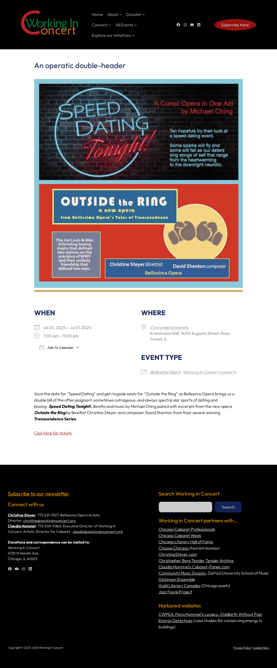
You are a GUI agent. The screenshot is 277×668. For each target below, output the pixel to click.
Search (228, 507)
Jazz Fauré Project (175, 591)
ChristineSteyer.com (178, 554)
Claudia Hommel (22, 526)
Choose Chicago (174, 548)
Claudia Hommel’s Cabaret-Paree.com (194, 566)
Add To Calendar (56, 347)
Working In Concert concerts (209, 372)
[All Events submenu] (135, 24)
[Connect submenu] (110, 24)
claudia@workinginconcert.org (98, 531)
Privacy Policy (242, 647)
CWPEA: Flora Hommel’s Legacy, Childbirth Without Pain (210, 614)
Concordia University (169, 327)
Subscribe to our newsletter (38, 493)
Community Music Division (182, 573)
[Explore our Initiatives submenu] (133, 35)
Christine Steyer (21, 515)
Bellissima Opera (165, 372)
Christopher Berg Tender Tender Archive (196, 560)
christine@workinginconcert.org (49, 520)
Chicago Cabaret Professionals (187, 529)
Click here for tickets (53, 433)
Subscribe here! (235, 24)
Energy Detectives (175, 620)
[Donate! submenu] (143, 14)
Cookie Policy (261, 647)
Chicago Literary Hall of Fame (186, 541)
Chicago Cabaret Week (180, 535)
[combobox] (185, 507)
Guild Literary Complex (180, 585)
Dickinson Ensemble (177, 579)
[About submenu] (120, 14)
